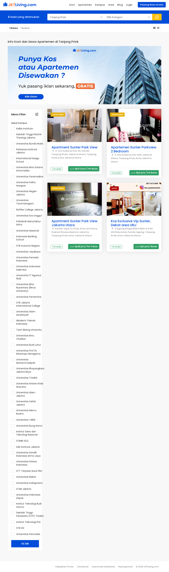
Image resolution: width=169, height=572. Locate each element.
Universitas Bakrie (24, 477)
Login (129, 4)
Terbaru (13, 28)
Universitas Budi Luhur (27, 345)
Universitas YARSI (24, 420)
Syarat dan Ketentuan (103, 566)
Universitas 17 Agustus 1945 (26, 277)
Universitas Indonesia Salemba (25, 268)
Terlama (25, 28)
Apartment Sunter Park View (74, 147)
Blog (120, 4)
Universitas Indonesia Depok (25, 496)
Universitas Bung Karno (27, 426)
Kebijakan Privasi (64, 566)
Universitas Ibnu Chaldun (22, 337)
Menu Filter (18, 114)
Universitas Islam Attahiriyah (23, 313)
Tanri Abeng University (27, 330)
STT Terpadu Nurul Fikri (27, 471)
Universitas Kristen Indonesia (24, 463)
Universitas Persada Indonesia (24, 259)
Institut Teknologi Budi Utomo (26, 505)
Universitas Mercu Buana (23, 412)
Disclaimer (83, 566)
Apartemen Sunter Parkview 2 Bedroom (133, 149)
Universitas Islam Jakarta (23, 394)
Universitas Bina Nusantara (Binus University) (23, 287)
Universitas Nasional (26, 230)
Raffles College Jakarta (27, 209)
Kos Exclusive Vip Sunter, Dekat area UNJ (131, 223)
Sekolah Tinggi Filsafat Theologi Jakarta (26, 136)
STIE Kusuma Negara (26, 246)
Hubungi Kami (125, 566)
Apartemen (85, 4)
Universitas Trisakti (25, 378)
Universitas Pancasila (26, 534)
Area (111, 4)
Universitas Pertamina (27, 297)
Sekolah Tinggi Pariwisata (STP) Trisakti (27, 514)
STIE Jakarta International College (26, 304)
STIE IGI (18, 528)
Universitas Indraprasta (27, 483)
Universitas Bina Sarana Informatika (27, 169)
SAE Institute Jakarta (26, 447)
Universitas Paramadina (27, 176)
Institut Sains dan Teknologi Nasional (25, 433)
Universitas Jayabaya (27, 251)
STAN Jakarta (22, 489)
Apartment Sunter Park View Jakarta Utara (74, 223)
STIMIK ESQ (21, 441)
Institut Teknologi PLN (27, 522)
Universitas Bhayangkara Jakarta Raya (27, 370)
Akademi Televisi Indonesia (23, 322)
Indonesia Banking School (24, 238)
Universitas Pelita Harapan (23, 184)
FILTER (25, 543)
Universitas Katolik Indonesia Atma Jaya (27, 454)
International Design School (25, 160)
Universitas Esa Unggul (27, 215)
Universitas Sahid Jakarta (23, 403)
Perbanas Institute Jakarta (24, 151)
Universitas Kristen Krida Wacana (27, 385)
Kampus (100, 4)
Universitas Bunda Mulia (27, 143)
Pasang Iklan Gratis (151, 4)
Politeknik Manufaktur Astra (26, 223)
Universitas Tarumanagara (23, 202)
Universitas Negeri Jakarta (23, 193)
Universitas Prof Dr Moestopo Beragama (27, 352)
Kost (72, 4)
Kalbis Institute (23, 128)
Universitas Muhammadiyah (24, 361)
